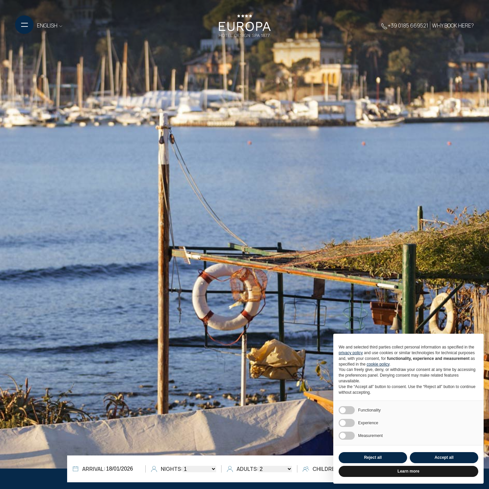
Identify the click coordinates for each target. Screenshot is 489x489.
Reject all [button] (373, 457)
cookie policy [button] (377, 364)
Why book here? (453, 25)
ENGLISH (50, 25)
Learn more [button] (408, 471)
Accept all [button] (444, 457)
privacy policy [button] (351, 352)
